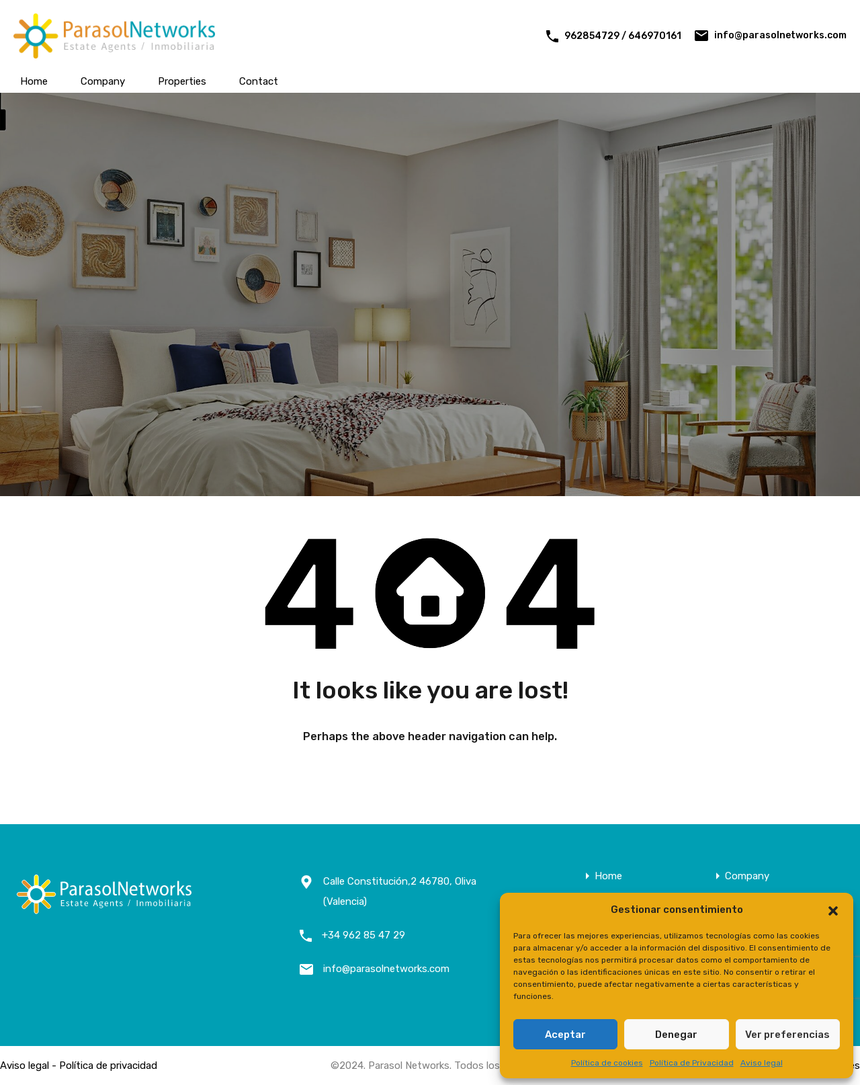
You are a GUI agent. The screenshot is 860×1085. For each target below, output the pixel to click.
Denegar (676, 1035)
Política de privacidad (108, 1065)
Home (34, 81)
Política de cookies (607, 1063)
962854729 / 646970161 (622, 36)
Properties (182, 81)
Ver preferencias (787, 1035)
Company (103, 81)
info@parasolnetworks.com (780, 35)
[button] (833, 909)
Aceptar (565, 1035)
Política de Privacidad (692, 1063)
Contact (258, 81)
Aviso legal (761, 1063)
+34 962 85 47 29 (363, 935)
